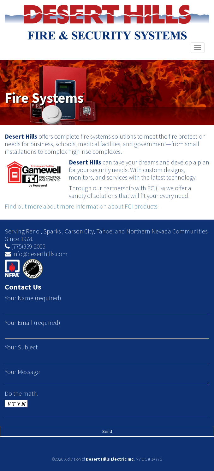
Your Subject (21, 347)
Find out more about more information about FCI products (81, 206)
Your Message (22, 372)
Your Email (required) (32, 322)
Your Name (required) (33, 298)
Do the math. (21, 393)
